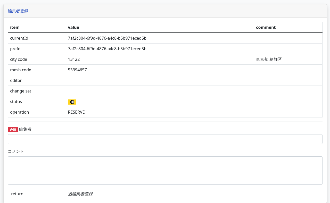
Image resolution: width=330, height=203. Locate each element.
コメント (67, 151)
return (68, 194)
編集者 (71, 129)
